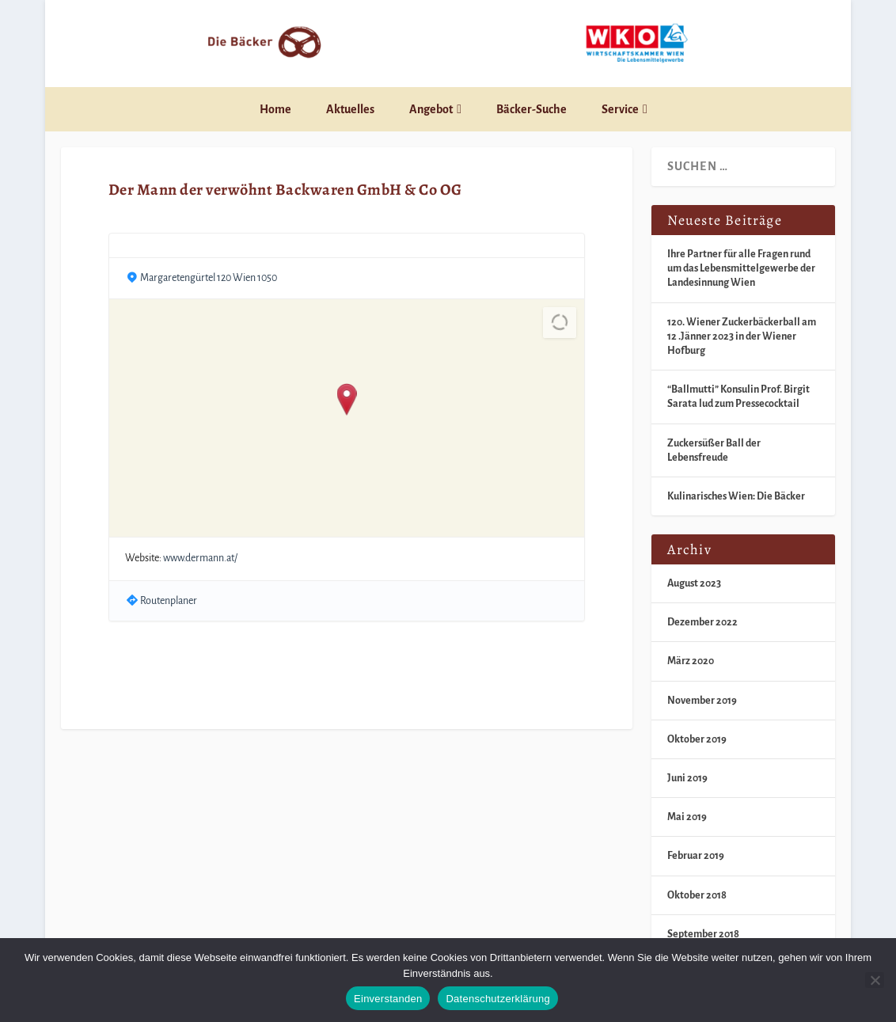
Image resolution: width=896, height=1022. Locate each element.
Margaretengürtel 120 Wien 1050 (208, 277)
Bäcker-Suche (531, 109)
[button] (346, 400)
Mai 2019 (687, 817)
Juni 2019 (687, 778)
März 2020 (690, 661)
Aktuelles (350, 109)
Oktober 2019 (697, 739)
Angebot (431, 109)
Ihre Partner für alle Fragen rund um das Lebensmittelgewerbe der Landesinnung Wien (741, 268)
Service (620, 109)
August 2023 (694, 583)
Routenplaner (168, 600)
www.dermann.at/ (200, 558)
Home (275, 109)
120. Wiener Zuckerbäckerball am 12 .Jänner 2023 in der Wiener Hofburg (741, 336)
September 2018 (703, 934)
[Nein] (874, 980)
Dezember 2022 (702, 622)
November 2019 (702, 700)
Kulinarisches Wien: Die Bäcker (736, 496)
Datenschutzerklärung (497, 999)
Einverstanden (388, 999)
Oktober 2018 (697, 895)
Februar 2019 (695, 855)
